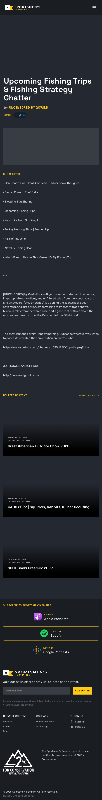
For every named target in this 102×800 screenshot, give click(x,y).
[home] (27, 7)
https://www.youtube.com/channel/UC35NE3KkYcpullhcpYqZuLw (46, 347)
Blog (5, 731)
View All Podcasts (89, 395)
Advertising (41, 726)
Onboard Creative (23, 795)
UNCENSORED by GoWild (28, 107)
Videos (6, 726)
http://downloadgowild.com (21, 375)
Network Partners (45, 721)
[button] (94, 7)
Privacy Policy (44, 701)
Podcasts (7, 721)
